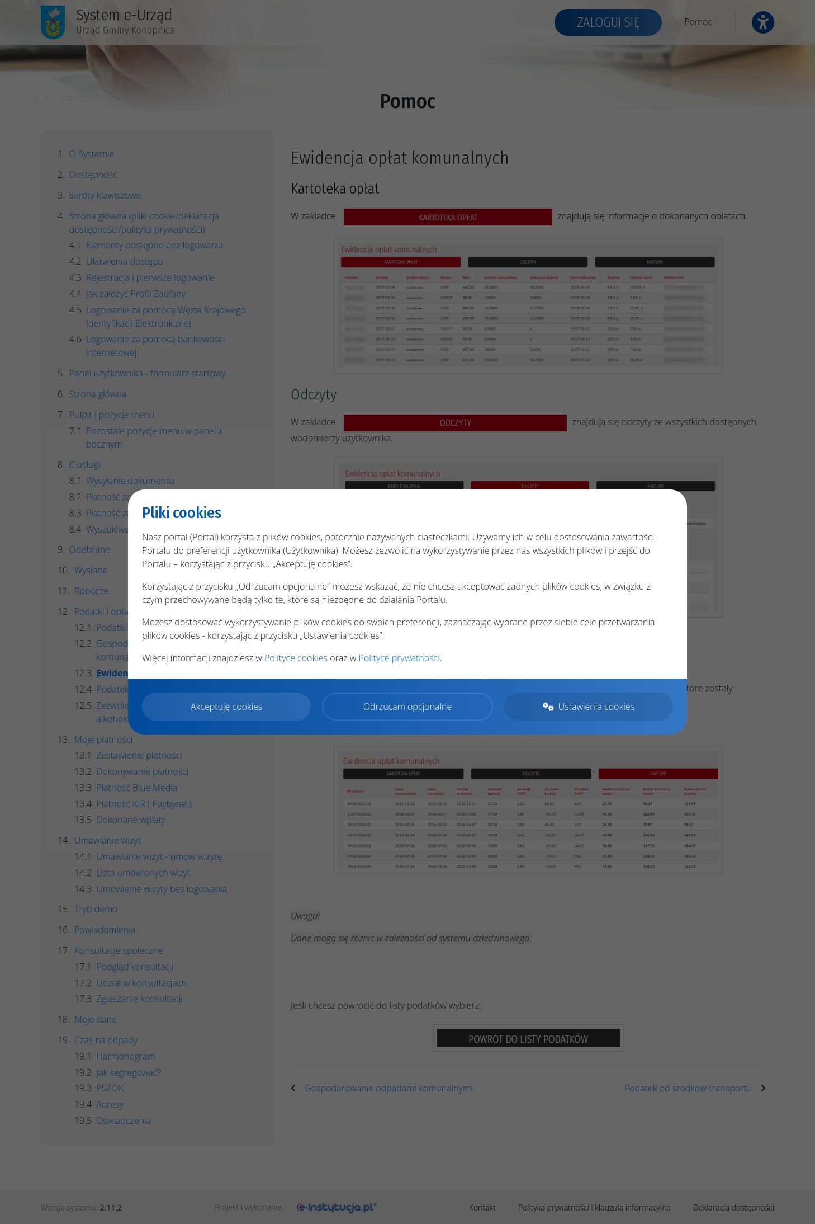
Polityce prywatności (399, 658)
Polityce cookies (296, 658)
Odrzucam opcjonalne (407, 706)
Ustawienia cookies (588, 706)
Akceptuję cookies (227, 706)
